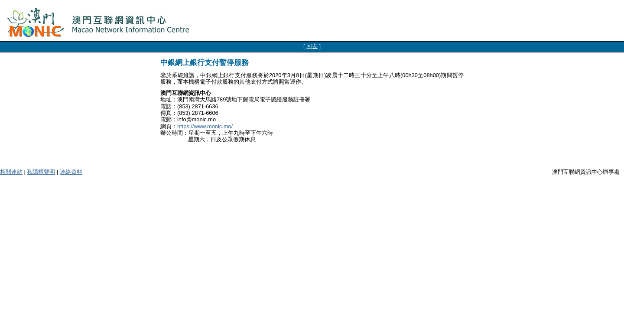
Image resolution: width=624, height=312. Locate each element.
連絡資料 (71, 172)
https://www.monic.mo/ (205, 126)
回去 (312, 46)
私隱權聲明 (41, 172)
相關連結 (11, 172)
